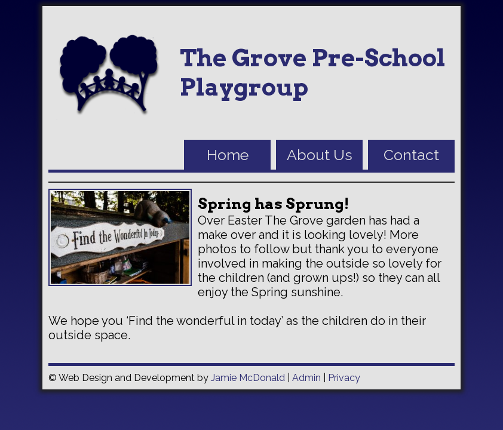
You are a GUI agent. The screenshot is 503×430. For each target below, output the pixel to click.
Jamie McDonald (248, 377)
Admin (306, 377)
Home (228, 155)
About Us (319, 155)
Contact (411, 155)
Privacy (344, 377)
